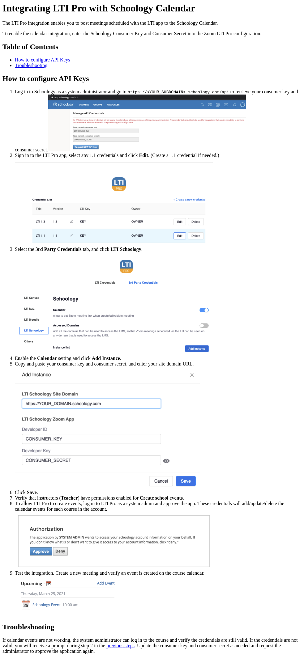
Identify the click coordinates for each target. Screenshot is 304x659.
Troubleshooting (31, 65)
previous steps (120, 645)
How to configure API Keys (42, 59)
